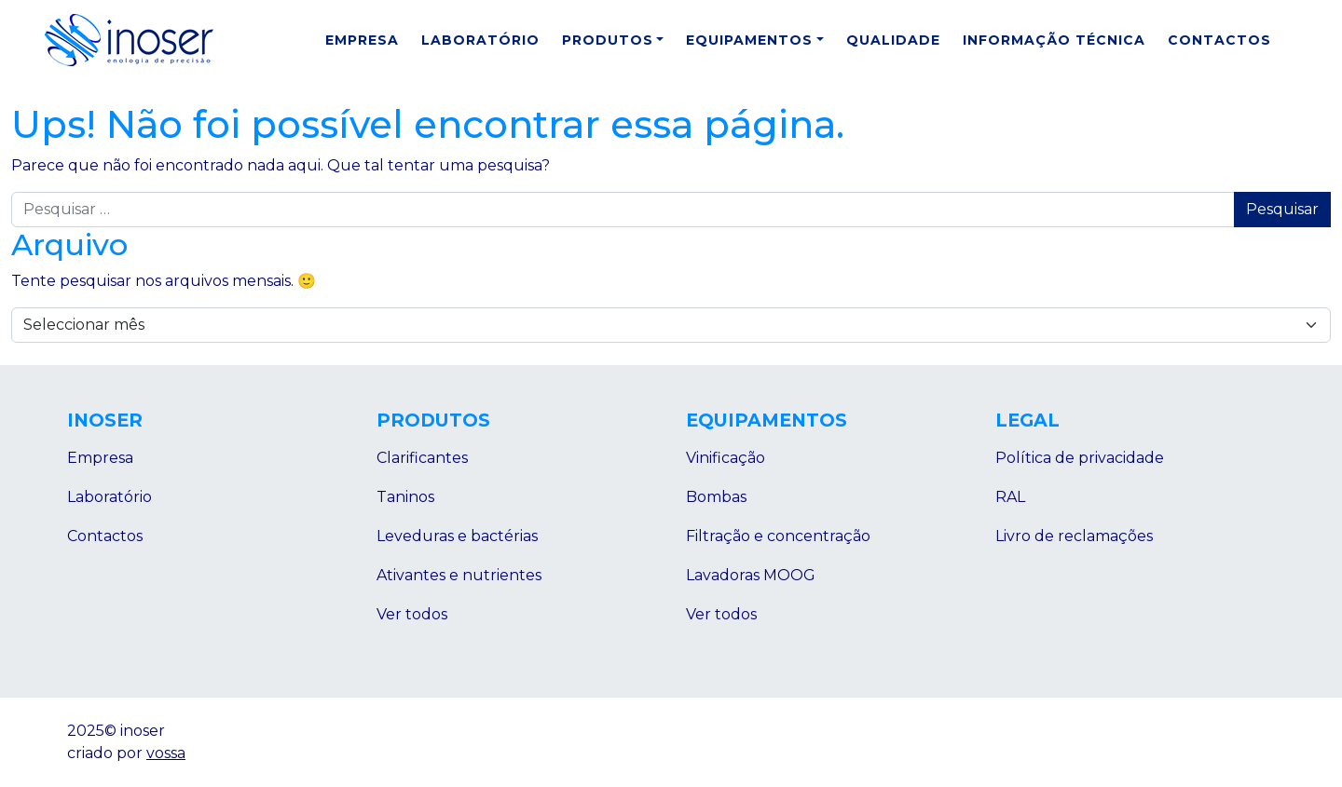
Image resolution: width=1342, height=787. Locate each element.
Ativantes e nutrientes (459, 575)
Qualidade (893, 40)
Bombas (716, 497)
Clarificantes (422, 458)
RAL (1010, 497)
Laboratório (480, 40)
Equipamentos (749, 40)
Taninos (405, 497)
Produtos (607, 40)
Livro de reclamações (1074, 536)
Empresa (362, 40)
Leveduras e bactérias (457, 536)
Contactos (1219, 40)
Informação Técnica (1054, 40)
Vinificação (725, 458)
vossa (165, 753)
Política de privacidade (1079, 458)
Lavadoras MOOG (750, 575)
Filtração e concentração (778, 536)
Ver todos (412, 614)
